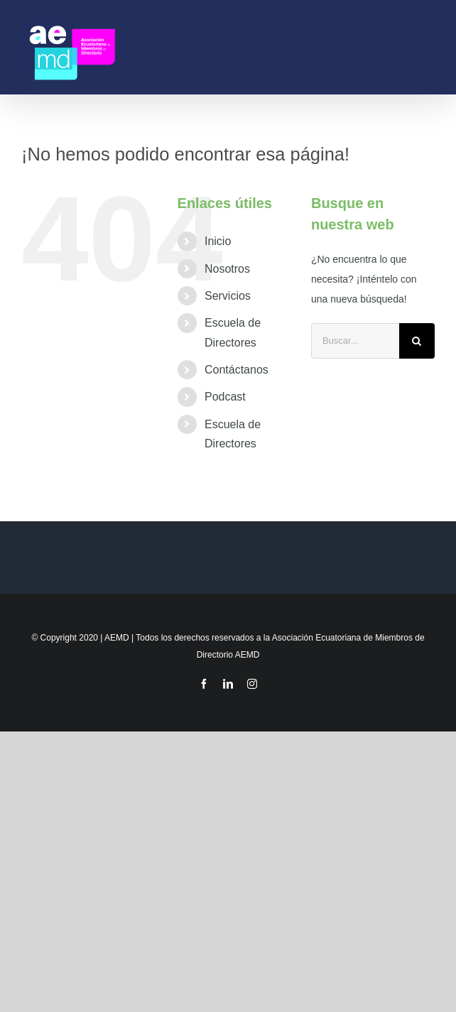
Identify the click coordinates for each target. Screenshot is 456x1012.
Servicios (228, 296)
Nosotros (227, 269)
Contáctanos (236, 370)
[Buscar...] (355, 341)
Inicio (218, 241)
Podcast (225, 397)
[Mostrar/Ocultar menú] (428, 47)
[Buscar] (417, 341)
